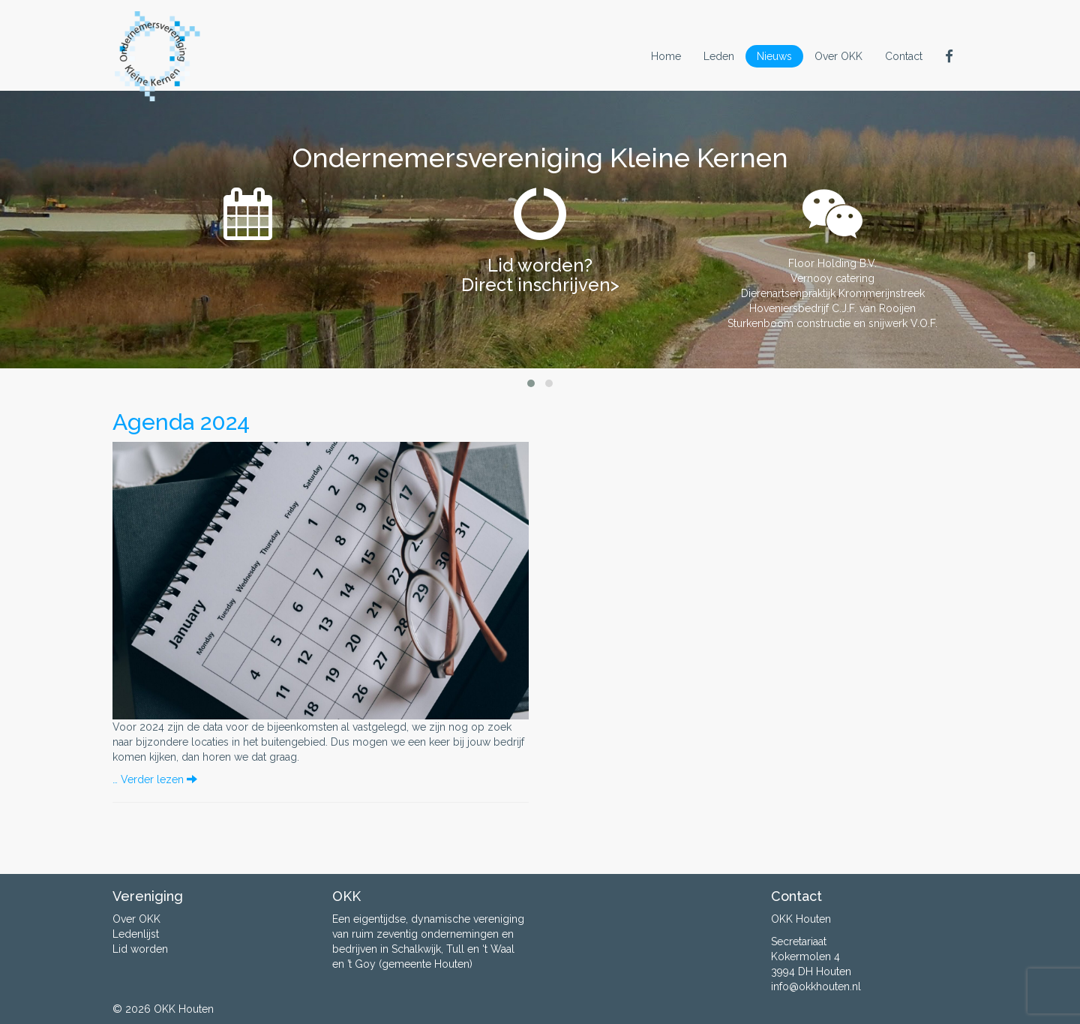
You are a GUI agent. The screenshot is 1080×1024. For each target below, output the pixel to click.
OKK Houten (184, 1009)
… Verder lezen (154, 779)
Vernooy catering (832, 278)
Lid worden (140, 949)
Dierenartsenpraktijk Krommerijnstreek (833, 293)
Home (666, 56)
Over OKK (838, 56)
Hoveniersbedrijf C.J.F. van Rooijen (832, 308)
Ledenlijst (135, 934)
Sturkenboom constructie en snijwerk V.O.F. (833, 323)
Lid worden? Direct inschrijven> (540, 275)
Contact (903, 56)
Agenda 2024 (181, 422)
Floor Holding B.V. (832, 263)
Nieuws (774, 56)
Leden (719, 56)
